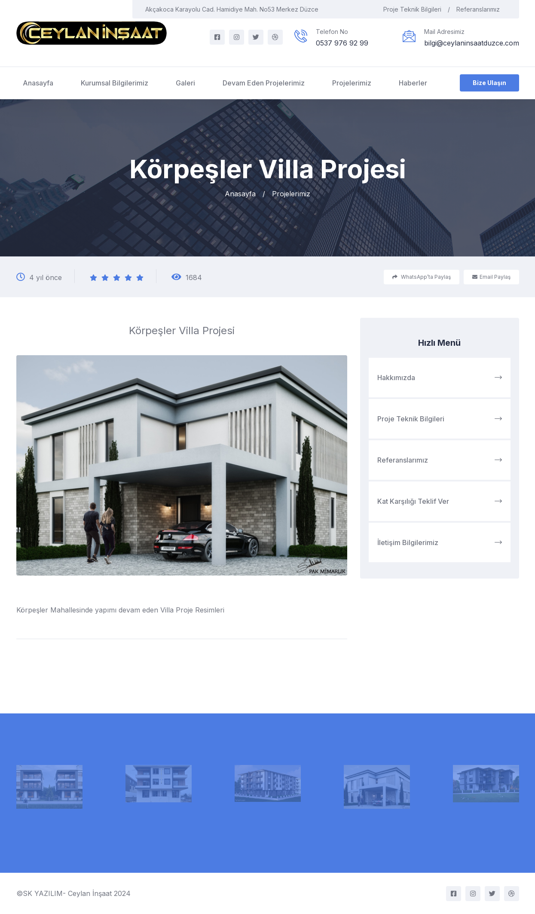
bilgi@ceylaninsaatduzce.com (471, 43)
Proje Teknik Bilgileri (416, 9)
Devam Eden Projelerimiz (264, 83)
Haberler (413, 83)
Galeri (185, 83)
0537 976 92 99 (342, 43)
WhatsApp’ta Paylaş (421, 277)
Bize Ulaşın (489, 82)
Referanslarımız (481, 9)
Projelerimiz (351, 83)
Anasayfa (38, 83)
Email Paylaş (491, 277)
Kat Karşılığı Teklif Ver (439, 501)
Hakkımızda (439, 377)
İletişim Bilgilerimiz (439, 542)
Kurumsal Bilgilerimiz (114, 83)
